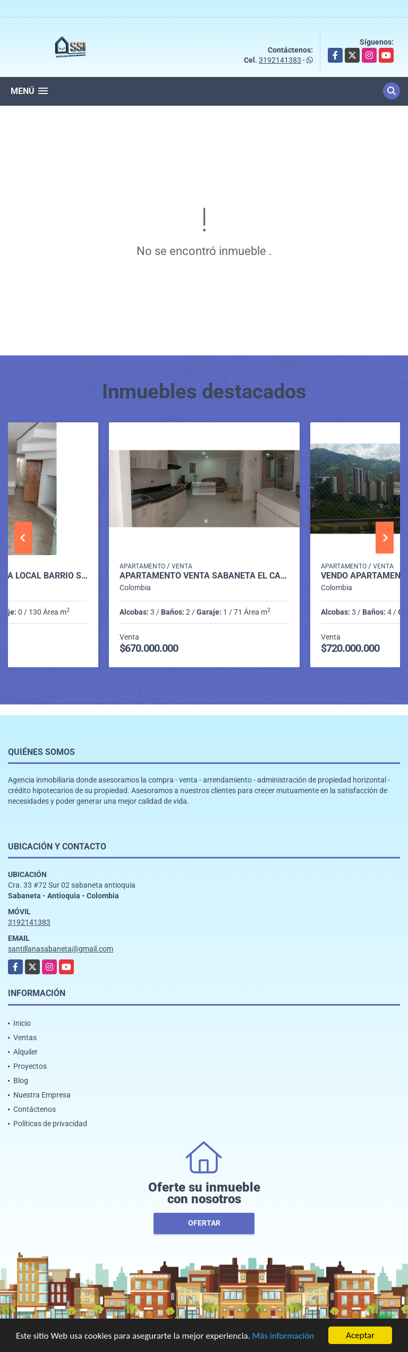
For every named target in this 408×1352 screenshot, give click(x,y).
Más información (283, 1336)
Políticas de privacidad (50, 1123)
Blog (20, 1080)
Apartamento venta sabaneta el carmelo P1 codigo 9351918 (204, 576)
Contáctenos (34, 1109)
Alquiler (25, 1052)
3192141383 (280, 60)
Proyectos (30, 1066)
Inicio (22, 1023)
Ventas (25, 1037)
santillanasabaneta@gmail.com (60, 949)
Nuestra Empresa (42, 1095)
